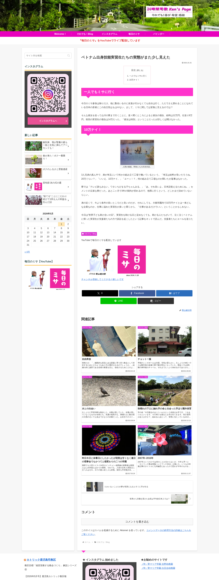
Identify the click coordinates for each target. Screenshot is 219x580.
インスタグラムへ (48, 121)
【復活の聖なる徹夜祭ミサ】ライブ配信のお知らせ (50, 530)
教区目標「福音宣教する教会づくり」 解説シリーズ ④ (51, 501)
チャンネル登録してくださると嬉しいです (102, 279)
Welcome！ (80, 571)
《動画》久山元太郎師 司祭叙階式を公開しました (49, 517)
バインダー (139, 571)
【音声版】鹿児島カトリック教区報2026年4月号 (49, 524)
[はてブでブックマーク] (174, 293)
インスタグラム (111, 571)
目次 (133, 70)
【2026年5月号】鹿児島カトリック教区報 (46, 510)
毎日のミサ (126, 571)
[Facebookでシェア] (137, 293)
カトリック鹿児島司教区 (41, 493)
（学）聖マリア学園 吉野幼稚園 (157, 498)
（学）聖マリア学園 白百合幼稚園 (158, 502)
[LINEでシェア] (118, 301)
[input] (48, 56)
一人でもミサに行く (138, 76)
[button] (156, 301)
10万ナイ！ (134, 80)
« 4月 (27, 252)
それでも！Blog (89, 234)
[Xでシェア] (100, 293)
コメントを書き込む (137, 455)
